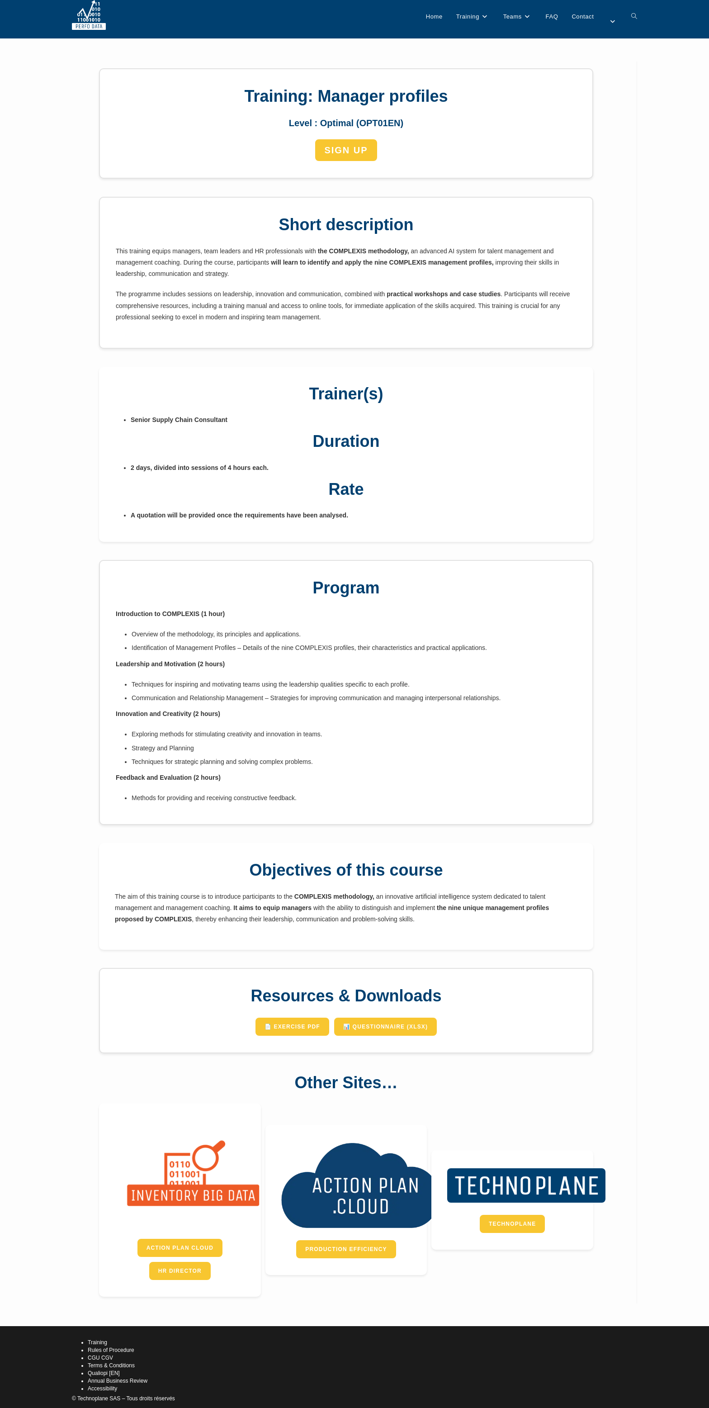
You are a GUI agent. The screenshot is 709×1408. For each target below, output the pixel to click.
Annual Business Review (117, 1381)
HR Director (180, 1271)
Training (97, 1342)
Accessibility (102, 1388)
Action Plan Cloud (180, 1248)
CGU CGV (100, 1358)
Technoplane (512, 1224)
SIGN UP (346, 150)
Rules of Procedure (111, 1350)
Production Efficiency (346, 1249)
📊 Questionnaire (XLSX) (385, 1027)
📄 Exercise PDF (292, 1027)
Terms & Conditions (111, 1365)
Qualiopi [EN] (104, 1373)
